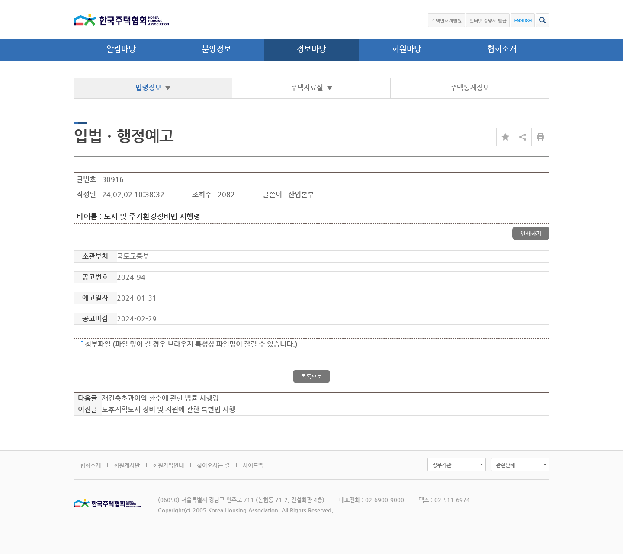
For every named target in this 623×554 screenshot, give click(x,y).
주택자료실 (311, 87)
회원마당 (406, 48)
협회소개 (502, 48)
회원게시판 (127, 465)
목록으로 (311, 376)
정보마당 (311, 48)
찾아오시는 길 (213, 465)
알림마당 (121, 48)
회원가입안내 (168, 465)
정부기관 (441, 465)
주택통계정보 (469, 87)
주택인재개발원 (446, 20)
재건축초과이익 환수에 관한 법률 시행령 (160, 398)
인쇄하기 (530, 233)
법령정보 (152, 87)
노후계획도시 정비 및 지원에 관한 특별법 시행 (168, 409)
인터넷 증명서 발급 (487, 20)
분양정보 (216, 48)
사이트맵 (253, 465)
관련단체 (505, 465)
